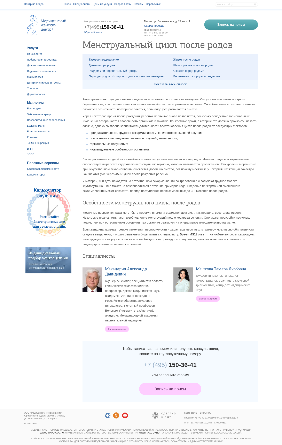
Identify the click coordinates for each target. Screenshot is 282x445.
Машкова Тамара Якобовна (221, 269)
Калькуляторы (36, 174)
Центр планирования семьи (44, 82)
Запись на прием (170, 389)
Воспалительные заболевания (46, 120)
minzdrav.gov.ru (149, 432)
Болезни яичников (38, 131)
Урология (33, 88)
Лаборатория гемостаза (41, 59)
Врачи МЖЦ (188, 234)
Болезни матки (36, 125)
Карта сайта (190, 413)
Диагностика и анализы (41, 65)
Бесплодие (34, 108)
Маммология (35, 76)
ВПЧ (30, 148)
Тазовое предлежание (104, 59)
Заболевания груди (39, 114)
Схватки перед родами (188, 70)
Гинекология (34, 53)
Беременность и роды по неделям (196, 76)
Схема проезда (154, 25)
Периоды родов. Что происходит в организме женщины (126, 76)
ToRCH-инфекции (38, 143)
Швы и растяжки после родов (193, 65)
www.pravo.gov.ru (52, 432)
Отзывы (138, 4)
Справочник (153, 4)
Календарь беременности (43, 168)
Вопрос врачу (122, 4)
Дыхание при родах (102, 65)
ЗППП (30, 154)
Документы (206, 413)
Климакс (32, 137)
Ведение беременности (41, 71)
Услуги (32, 48)
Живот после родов (186, 59)
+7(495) (104, 27)
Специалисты (81, 4)
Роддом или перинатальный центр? (113, 70)
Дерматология (36, 94)
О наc (67, 4)
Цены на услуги (102, 4)
